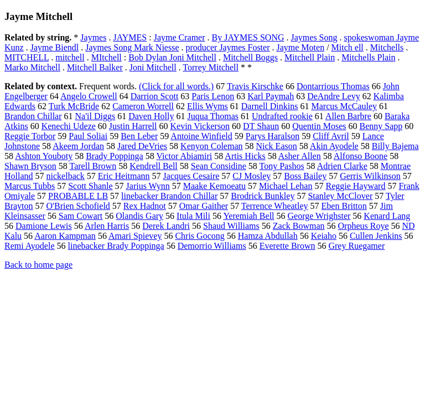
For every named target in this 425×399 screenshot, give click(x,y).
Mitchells (386, 47)
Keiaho (323, 236)
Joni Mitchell (153, 67)
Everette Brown (287, 245)
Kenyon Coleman (211, 146)
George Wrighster (319, 216)
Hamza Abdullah (268, 236)
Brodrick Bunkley (262, 196)
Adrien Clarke (342, 166)
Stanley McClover (340, 196)
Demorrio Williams (212, 245)
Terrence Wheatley (274, 206)
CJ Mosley (251, 176)
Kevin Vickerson (200, 126)
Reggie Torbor (29, 136)
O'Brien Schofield (78, 206)
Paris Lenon (212, 96)
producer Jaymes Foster (228, 47)
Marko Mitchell (32, 67)
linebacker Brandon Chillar (169, 196)
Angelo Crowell (88, 96)
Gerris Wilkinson (370, 176)
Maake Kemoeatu (214, 186)
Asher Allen (299, 156)
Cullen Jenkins (376, 236)
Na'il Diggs (95, 116)
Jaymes (93, 37)
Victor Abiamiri (184, 156)
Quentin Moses (319, 126)
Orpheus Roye (363, 226)
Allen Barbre (348, 116)
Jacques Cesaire (191, 176)
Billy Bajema (395, 146)
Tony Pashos (282, 166)
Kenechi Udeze (69, 126)
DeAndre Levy (333, 96)
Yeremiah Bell (248, 216)
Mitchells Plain (368, 57)
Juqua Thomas (213, 116)
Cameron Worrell (143, 106)
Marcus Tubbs (29, 186)
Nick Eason (276, 146)
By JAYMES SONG (248, 37)
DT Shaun (261, 126)
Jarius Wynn (148, 186)
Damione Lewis (43, 226)
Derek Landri (166, 226)
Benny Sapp (380, 126)
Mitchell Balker (95, 67)
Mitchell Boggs (250, 57)
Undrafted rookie (282, 116)
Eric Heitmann (124, 176)
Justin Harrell (133, 126)
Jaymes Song (314, 37)
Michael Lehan (285, 186)
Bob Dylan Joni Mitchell (172, 57)
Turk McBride (74, 106)
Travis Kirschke (255, 86)
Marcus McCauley (344, 106)
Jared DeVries (142, 146)
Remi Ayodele (29, 245)
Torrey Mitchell (211, 67)
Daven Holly (151, 116)
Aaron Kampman (65, 236)
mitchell (69, 57)
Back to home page (38, 264)
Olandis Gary (139, 216)
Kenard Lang (387, 216)
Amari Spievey (135, 236)
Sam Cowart (81, 216)
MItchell (106, 57)
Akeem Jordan (78, 146)
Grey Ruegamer (356, 245)
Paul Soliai (88, 136)
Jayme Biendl (54, 47)
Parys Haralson (272, 136)
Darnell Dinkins (269, 106)
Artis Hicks (245, 156)
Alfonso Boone (360, 156)
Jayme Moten (300, 47)
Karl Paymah (270, 96)
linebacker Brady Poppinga (116, 245)
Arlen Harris (107, 226)
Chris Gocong (199, 236)
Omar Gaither (203, 206)
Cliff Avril (331, 136)
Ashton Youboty (43, 156)
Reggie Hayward (355, 186)
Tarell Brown (93, 166)
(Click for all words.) (176, 86)
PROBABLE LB (78, 196)
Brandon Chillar (33, 116)
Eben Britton (344, 206)
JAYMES (130, 37)
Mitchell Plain (309, 57)
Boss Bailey (305, 176)
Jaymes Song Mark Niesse (132, 47)
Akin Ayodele (334, 146)
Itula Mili (193, 216)
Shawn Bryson (30, 166)
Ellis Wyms (207, 106)
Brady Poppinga (114, 156)
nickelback (65, 176)
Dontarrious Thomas (333, 86)
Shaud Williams (231, 226)
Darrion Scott (155, 96)
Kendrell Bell (153, 166)
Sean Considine (218, 166)
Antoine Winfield (201, 136)
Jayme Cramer (179, 37)
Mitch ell (347, 47)
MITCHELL (26, 57)
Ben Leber (139, 136)
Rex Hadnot (144, 206)
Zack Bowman (299, 226)
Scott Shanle (90, 186)
